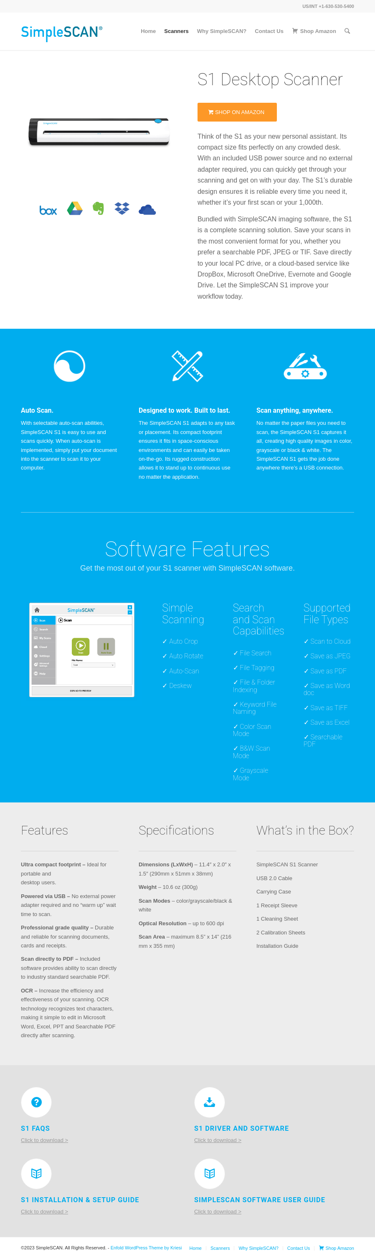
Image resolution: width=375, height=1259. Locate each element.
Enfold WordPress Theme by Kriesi (146, 1247)
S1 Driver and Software (241, 1128)
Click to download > (44, 1140)
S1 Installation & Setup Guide (80, 1200)
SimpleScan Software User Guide (259, 1200)
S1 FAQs (35, 1128)
